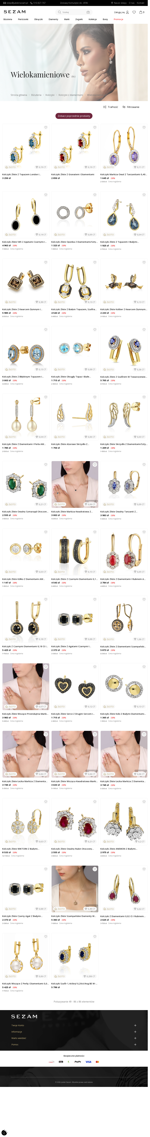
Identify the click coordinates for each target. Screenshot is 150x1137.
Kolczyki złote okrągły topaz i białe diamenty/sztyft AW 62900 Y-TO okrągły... (74, 376)
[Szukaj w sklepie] (74, 12)
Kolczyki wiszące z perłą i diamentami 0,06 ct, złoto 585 (25, 983)
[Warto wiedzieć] (73, 1038)
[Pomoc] (73, 1044)
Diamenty (53, 19)
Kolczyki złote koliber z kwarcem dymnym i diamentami (123, 309)
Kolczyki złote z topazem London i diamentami (20, 174)
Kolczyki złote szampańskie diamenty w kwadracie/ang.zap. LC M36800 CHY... (72, 916)
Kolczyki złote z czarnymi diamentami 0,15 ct (74, 579)
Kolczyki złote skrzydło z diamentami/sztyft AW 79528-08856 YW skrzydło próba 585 (124, 444)
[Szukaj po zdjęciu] (88, 12)
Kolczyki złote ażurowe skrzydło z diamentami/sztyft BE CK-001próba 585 (72, 444)
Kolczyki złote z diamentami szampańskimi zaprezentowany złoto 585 (123, 646)
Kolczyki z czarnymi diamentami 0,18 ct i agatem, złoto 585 (24, 646)
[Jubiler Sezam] (14, 12)
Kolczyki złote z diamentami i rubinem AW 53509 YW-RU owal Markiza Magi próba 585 (123, 579)
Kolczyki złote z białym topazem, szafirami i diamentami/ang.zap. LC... (74, 309)
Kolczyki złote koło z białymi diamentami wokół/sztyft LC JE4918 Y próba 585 (122, 714)
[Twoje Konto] (73, 1025)
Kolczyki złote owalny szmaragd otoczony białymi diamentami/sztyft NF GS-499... (25, 511)
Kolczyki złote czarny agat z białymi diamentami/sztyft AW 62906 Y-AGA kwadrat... (21, 916)
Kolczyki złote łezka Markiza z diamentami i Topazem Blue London (25, 781)
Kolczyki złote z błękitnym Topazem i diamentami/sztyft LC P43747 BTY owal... (24, 376)
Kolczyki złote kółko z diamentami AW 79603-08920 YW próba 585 (22, 579)
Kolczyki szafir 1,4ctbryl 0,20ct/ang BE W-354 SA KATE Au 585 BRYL (73, 983)
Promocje (118, 19)
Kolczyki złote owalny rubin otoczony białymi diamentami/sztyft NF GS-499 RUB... (74, 849)
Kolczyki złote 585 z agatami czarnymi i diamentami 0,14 (23, 242)
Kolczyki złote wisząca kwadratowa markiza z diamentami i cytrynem (75, 781)
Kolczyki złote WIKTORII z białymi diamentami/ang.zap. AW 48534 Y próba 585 (24, 849)
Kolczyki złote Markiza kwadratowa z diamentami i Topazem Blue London (71, 511)
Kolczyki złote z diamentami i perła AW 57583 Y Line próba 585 (23, 444)
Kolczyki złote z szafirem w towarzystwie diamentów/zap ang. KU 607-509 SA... (122, 377)
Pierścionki (23, 19)
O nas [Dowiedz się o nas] (132, 3)
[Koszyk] (141, 12)
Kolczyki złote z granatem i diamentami (72, 174)
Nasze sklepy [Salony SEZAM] (119, 3)
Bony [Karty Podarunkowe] (105, 19)
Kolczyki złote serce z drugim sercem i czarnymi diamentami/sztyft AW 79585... (73, 714)
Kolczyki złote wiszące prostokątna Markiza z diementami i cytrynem (25, 714)
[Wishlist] (134, 12)
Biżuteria (7, 19)
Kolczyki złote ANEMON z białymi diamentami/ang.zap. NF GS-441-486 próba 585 (123, 849)
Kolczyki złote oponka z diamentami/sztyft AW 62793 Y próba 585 (74, 242)
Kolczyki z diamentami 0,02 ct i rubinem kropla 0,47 (122, 916)
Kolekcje (93, 19)
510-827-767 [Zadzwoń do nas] (38, 3)
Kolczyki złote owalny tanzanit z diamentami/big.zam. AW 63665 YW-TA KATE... (121, 511)
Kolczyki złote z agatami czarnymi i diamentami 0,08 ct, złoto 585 (70, 646)
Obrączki (38, 19)
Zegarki (79, 19)
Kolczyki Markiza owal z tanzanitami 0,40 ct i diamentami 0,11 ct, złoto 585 (122, 174)
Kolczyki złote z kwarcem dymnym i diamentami (21, 309)
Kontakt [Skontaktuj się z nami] (140, 3)
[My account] (121, 12)
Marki (66, 19)
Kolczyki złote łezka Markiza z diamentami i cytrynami (123, 781)
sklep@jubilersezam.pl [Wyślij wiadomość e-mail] (15, 3)
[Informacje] (73, 1032)
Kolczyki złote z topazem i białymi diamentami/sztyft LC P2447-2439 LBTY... (122, 242)
